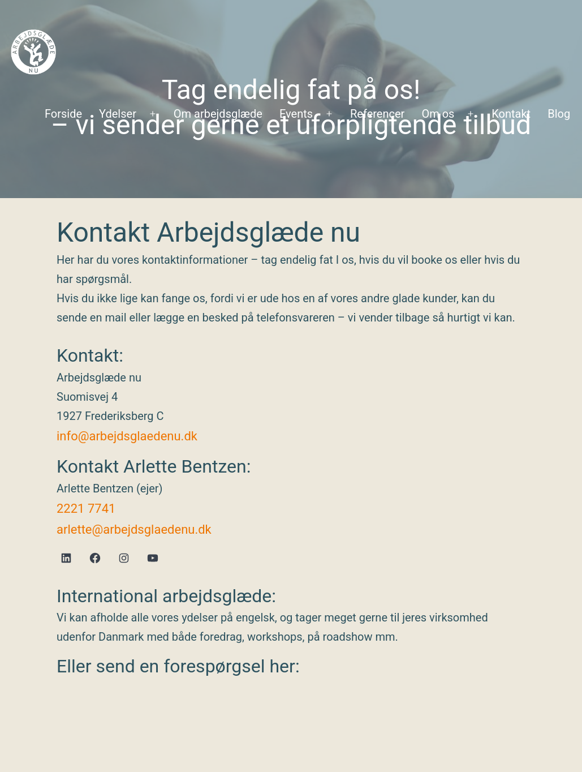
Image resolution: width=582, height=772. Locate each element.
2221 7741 (86, 508)
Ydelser (117, 114)
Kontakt (511, 114)
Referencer (377, 114)
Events (296, 114)
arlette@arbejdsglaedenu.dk (134, 529)
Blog (558, 114)
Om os (437, 114)
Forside (63, 114)
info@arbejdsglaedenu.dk (127, 436)
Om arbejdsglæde (218, 114)
